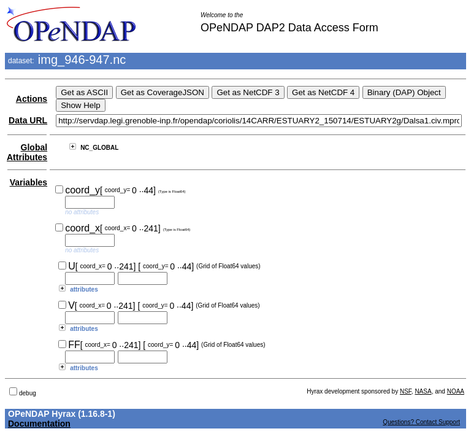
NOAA (455, 391)
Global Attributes (27, 152)
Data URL (28, 120)
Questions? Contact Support (421, 422)
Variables (29, 182)
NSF (406, 391)
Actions (31, 99)
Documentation (39, 423)
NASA (423, 391)
